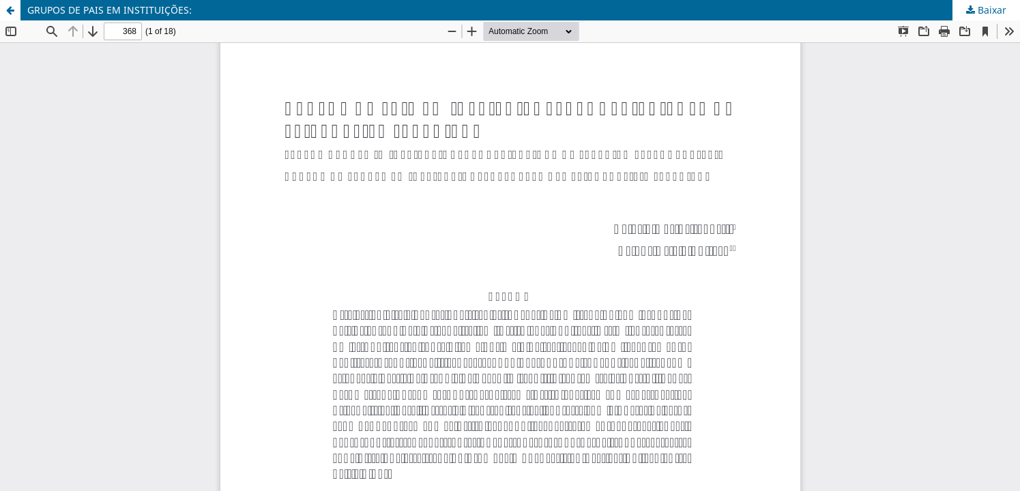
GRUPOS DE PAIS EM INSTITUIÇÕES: (109, 9)
